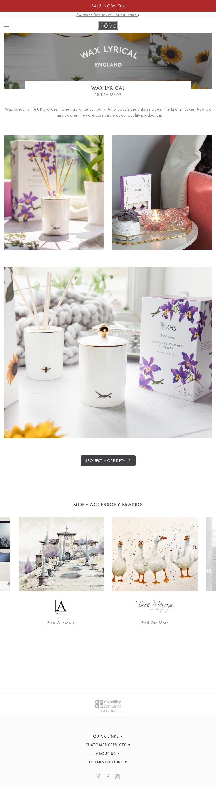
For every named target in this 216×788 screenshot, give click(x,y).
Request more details (108, 460)
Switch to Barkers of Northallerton (108, 14)
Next (209, 571)
